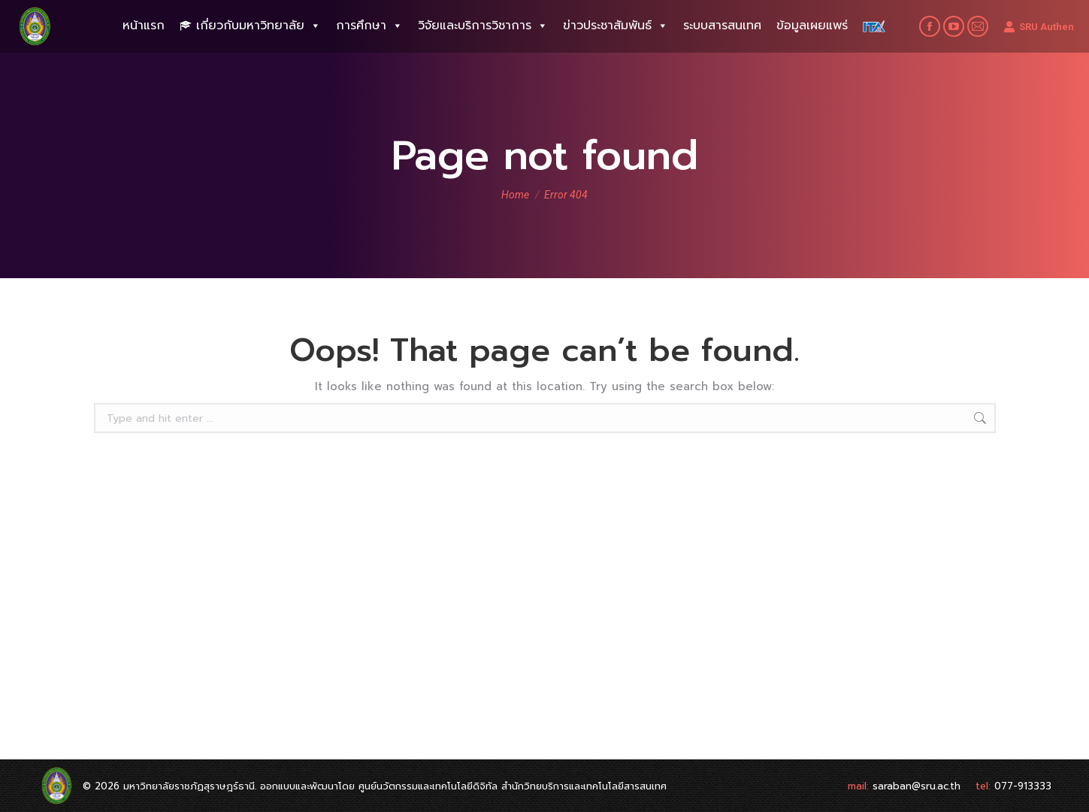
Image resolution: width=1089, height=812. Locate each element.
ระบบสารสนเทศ (722, 26)
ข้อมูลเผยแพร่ (812, 26)
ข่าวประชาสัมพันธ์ (615, 26)
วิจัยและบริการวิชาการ (483, 26)
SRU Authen (1038, 26)
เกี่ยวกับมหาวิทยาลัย (258, 26)
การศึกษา (369, 26)
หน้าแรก (144, 26)
